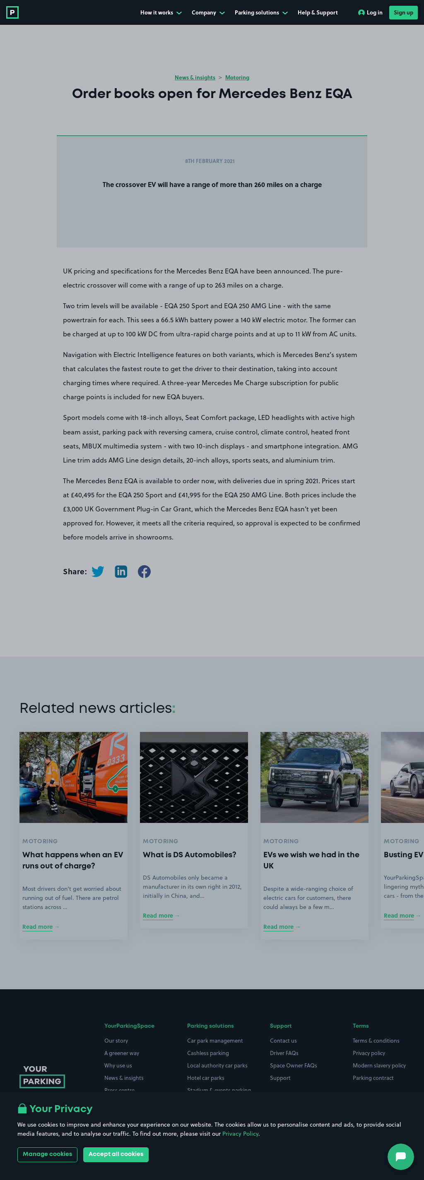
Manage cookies (47, 1154)
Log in (370, 12)
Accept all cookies (116, 1154)
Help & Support (318, 12)
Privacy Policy (240, 1134)
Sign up (403, 12)
